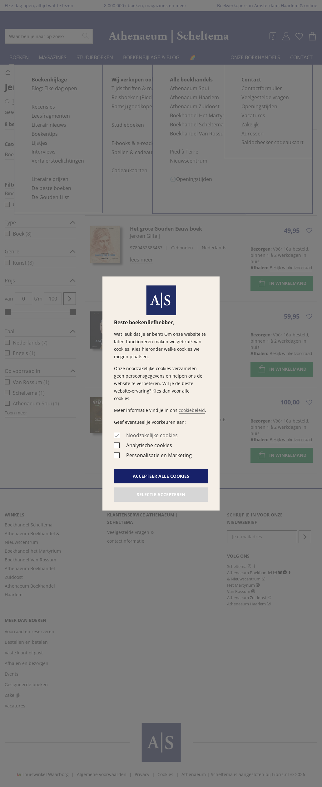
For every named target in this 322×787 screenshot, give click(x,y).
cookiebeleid (192, 410)
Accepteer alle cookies (161, 476)
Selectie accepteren (161, 494)
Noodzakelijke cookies (152, 435)
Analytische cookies (149, 445)
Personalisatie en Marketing (159, 455)
